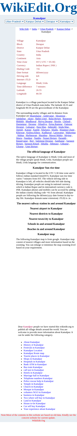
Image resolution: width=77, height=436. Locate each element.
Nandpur (28, 138)
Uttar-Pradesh (47, 29)
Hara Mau (41, 127)
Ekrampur (60, 116)
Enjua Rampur (55, 124)
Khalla (55, 129)
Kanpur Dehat (63, 29)
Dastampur (21, 124)
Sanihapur (60, 141)
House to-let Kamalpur (34, 403)
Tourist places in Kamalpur (37, 356)
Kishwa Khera (33, 132)
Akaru (31, 118)
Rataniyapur (22, 141)
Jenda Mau (63, 127)
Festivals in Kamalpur (34, 347)
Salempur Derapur (44, 141)
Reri (32, 141)
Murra (19, 138)
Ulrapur (20, 146)
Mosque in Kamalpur (34, 389)
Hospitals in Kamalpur (34, 361)
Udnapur (64, 143)
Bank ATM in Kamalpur (35, 364)
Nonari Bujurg (50, 138)
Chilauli (66, 121)
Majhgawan (31, 135)
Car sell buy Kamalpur (34, 406)
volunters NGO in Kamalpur (37, 392)
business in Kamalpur (34, 395)
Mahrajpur (71, 132)
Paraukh (62, 138)
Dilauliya (42, 124)
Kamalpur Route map (34, 353)
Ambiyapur (48, 116)
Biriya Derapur (45, 121)
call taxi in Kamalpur (34, 370)
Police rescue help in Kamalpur (39, 381)
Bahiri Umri (41, 118)
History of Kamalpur (34, 345)
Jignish (19, 129)
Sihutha (44, 143)
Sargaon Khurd (32, 143)
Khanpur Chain (67, 129)
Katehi (36, 129)
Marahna (43, 135)
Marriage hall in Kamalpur (36, 375)
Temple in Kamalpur (33, 384)
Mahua (20, 135)
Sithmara (54, 143)
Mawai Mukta (55, 135)
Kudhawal (47, 132)
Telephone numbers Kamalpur (38, 378)
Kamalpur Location (33, 350)
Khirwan (20, 132)
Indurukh (52, 127)
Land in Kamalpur (32, 400)
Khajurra (45, 129)
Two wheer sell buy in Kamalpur (39, 398)
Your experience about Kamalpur (39, 409)
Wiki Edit (24, 29)
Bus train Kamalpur (33, 367)
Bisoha (57, 121)
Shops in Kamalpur (33, 359)
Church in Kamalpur (33, 386)
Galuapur (30, 127)
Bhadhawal (31, 121)
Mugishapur (35, 116)
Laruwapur (59, 132)
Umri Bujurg (31, 146)
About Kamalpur (32, 342)
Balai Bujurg (55, 118)
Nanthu (37, 138)
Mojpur (67, 135)
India (34, 29)
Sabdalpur (21, 118)
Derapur (32, 124)
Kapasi (28, 129)
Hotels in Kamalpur (33, 372)
